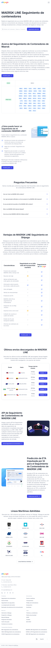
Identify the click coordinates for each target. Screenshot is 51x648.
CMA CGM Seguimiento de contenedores (11, 631)
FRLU (30, 100)
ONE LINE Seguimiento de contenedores (35, 634)
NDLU (34, 93)
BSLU (21, 103)
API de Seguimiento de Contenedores (12, 443)
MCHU (34, 98)
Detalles (43, 373)
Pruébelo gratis (7, 75)
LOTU (21, 100)
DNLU (39, 108)
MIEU (20, 98)
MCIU (21, 108)
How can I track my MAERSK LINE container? (13, 194)
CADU (34, 108)
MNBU (20, 91)
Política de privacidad (31, 615)
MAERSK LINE (25, 528)
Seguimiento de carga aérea (7, 602)
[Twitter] (4, 592)
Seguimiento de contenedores (8, 598)
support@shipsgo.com (7, 589)
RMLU (25, 108)
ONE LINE (42, 537)
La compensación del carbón (8, 605)
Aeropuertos (29, 605)
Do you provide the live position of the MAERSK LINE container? (18, 204)
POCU (20, 93)
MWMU (39, 93)
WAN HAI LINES (9, 555)
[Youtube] (13, 592)
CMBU (34, 100)
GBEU (30, 103)
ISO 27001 (28, 621)
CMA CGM (41, 528)
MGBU (29, 98)
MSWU (20, 96)
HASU (34, 88)
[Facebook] (7, 592)
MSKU (25, 88)
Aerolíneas (28, 607)
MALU (44, 98)
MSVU (25, 96)
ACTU (20, 105)
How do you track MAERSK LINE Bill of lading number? (16, 214)
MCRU (35, 91)
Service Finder (4, 600)
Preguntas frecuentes (6, 619)
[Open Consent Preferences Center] (36, 639)
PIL (42, 555)
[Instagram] (10, 592)
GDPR (27, 617)
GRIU (30, 110)
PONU (43, 88)
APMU (25, 103)
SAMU (34, 105)
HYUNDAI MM (25, 546)
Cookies (28, 619)
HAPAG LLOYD (9, 537)
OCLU (25, 93)
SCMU (39, 105)
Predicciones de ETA (34, 496)
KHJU (34, 110)
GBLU (34, 103)
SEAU (44, 91)
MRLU (39, 96)
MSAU (34, 96)
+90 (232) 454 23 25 (7, 581)
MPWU (44, 96)
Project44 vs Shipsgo (6, 615)
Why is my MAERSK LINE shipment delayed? (13, 209)
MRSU (39, 88)
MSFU (30, 96)
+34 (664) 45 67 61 (7, 586)
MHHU (25, 98)
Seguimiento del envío (34, 29)
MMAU (30, 91)
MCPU (43, 105)
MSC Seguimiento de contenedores (9, 629)
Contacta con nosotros (6, 624)
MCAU (39, 98)
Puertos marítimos (30, 598)
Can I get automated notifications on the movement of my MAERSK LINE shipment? (22, 199)
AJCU (43, 103)
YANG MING (42, 546)
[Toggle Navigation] (49, 2)
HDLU (39, 103)
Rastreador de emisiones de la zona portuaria (12, 607)
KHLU (30, 108)
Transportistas (29, 600)
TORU (39, 91)
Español (44, 639)
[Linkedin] (2, 592)
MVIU (44, 93)
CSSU (43, 100)
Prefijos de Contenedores (32, 602)
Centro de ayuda (5, 621)
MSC (9, 528)
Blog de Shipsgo (5, 617)
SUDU (30, 88)
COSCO (25, 537)
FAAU (39, 100)
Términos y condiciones (31, 613)
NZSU (29, 93)
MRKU (20, 88)
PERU (25, 105)
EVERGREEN (9, 546)
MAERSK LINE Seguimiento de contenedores (36, 629)
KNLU (25, 100)
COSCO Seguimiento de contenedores (10, 634)
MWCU (29, 105)
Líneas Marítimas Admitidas (25, 561)
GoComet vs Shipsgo (6, 613)
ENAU (43, 108)
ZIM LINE (25, 555)
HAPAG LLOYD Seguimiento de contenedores (36, 631)
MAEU (25, 91)
